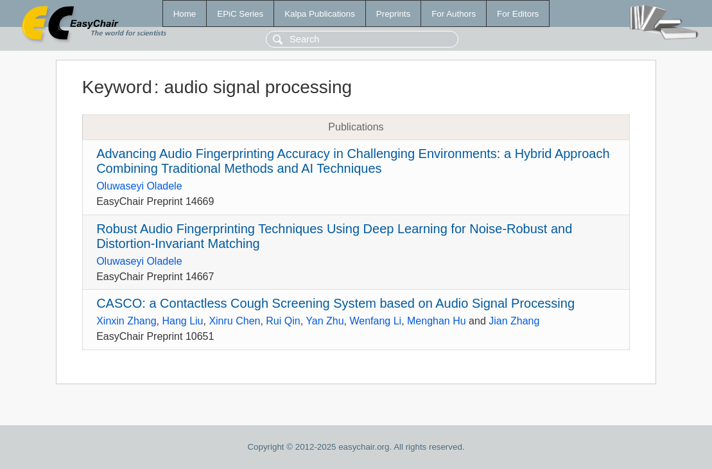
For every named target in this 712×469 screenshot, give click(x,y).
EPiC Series (240, 14)
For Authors (453, 14)
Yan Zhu (324, 320)
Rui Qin (283, 320)
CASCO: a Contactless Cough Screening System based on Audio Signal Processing (335, 303)
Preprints (393, 14)
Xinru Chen (234, 320)
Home (184, 14)
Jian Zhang (514, 320)
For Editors (518, 14)
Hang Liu (182, 320)
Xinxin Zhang (126, 320)
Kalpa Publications (319, 14)
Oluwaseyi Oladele (139, 186)
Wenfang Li (375, 320)
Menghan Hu (436, 320)
